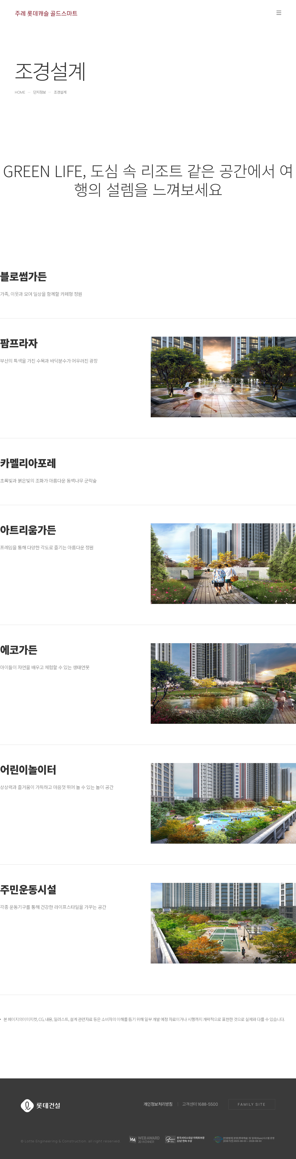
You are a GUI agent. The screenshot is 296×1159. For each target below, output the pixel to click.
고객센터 (200, 1104)
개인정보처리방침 (158, 1104)
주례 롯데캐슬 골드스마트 (46, 13)
